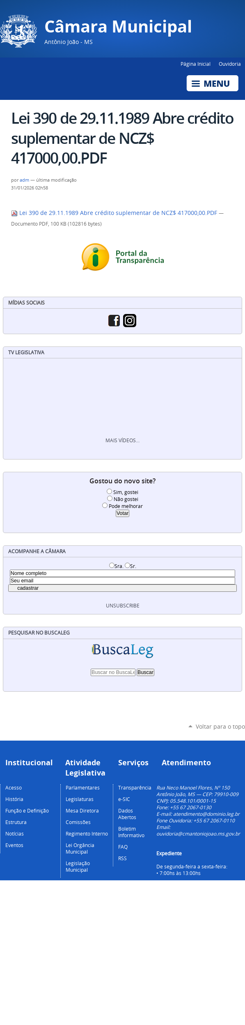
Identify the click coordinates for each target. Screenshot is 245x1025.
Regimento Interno (87, 833)
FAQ (123, 846)
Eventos (14, 845)
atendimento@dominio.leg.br (206, 813)
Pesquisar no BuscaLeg (39, 632)
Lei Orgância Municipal (80, 848)
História (14, 799)
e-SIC (124, 799)
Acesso (13, 787)
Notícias (14, 833)
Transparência (134, 787)
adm (24, 180)
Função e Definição (27, 810)
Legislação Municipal (78, 866)
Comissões (78, 822)
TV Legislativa (26, 352)
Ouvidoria (230, 63)
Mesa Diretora (82, 810)
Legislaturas (80, 799)
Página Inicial (196, 63)
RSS (122, 858)
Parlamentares (83, 787)
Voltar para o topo (220, 726)
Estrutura (16, 822)
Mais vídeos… (122, 440)
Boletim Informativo (131, 831)
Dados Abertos (127, 813)
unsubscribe (123, 605)
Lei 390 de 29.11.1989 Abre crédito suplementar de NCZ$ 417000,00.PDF (115, 213)
